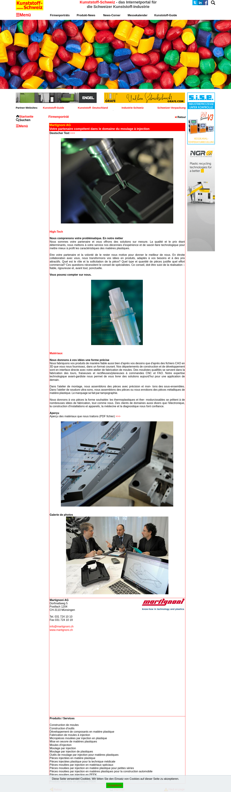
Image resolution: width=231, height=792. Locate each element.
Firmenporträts (60, 15)
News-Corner (112, 15)
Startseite (26, 116)
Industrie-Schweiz (133, 107)
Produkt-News (86, 15)
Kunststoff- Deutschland (93, 107)
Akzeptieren (114, 785)
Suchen (24, 120)
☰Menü (22, 126)
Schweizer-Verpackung (171, 107)
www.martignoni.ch (61, 629)
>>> (72, 133)
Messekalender (137, 15)
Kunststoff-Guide (53, 107)
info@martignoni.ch (61, 626)
